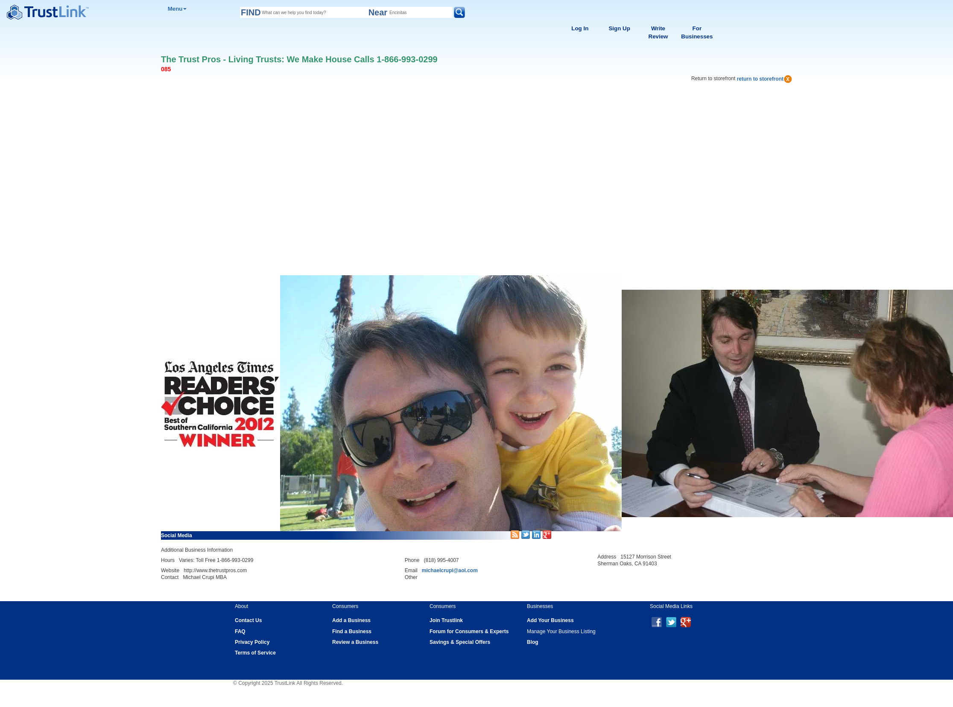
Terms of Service (255, 653)
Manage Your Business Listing (561, 631)
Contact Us (248, 620)
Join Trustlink (446, 620)
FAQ (240, 631)
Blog (532, 642)
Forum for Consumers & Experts (469, 631)
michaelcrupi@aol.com (450, 570)
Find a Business (351, 631)
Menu (177, 9)
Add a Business (351, 620)
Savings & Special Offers (460, 642)
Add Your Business (550, 620)
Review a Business (355, 642)
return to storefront (764, 79)
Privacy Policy (252, 642)
